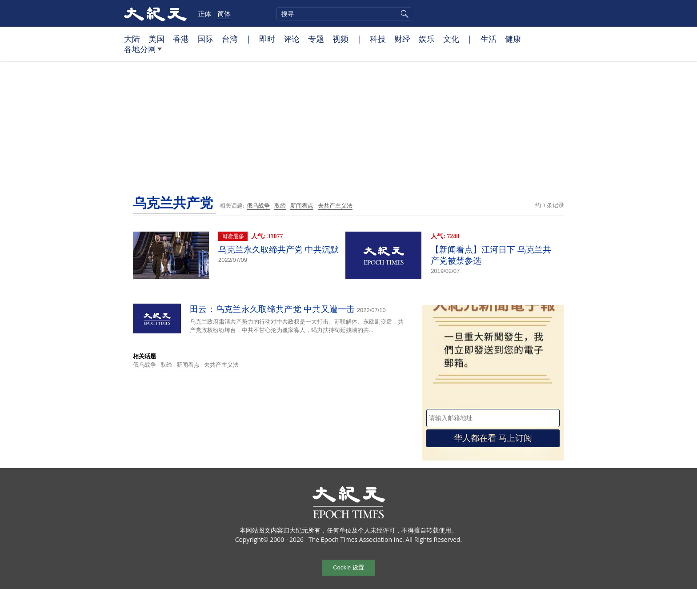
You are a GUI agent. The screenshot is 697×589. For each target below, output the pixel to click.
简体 (224, 13)
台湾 (230, 38)
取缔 (280, 205)
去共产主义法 (335, 205)
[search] (343, 13)
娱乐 (427, 38)
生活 (489, 38)
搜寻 (403, 13)
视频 (340, 38)
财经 (402, 38)
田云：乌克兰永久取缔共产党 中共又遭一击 (272, 309)
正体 (204, 13)
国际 (205, 38)
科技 (378, 38)
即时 (267, 38)
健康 (513, 38)
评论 (292, 38)
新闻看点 (301, 205)
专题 (316, 38)
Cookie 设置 (348, 567)
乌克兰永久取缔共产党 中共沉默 (278, 249)
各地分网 (143, 52)
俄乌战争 (258, 205)
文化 (451, 38)
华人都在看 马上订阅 (493, 438)
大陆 (132, 38)
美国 (156, 38)
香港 (181, 38)
